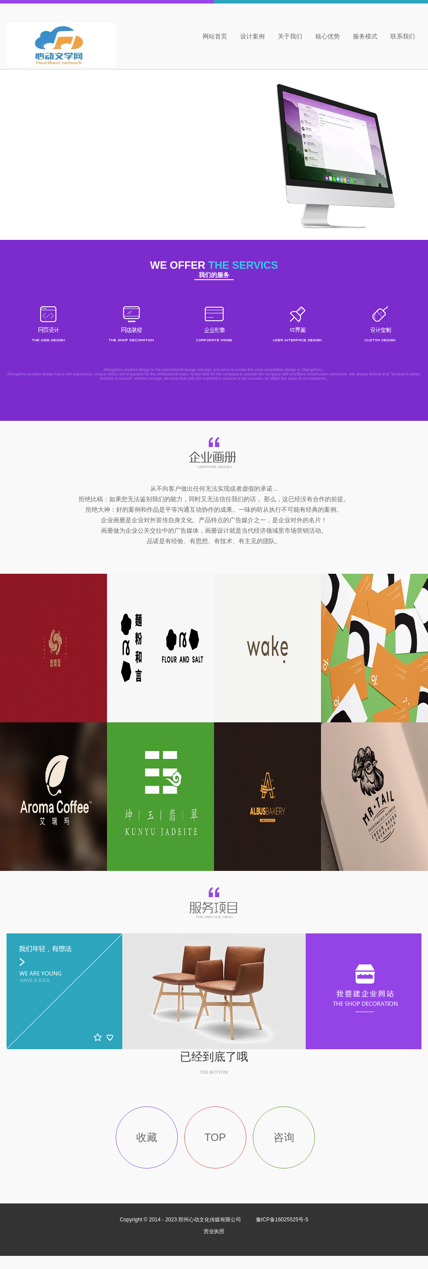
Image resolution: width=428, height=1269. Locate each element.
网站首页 (215, 36)
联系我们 (402, 36)
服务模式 (365, 36)
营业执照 (214, 1231)
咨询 (283, 1137)
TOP (215, 1137)
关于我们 (290, 36)
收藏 (146, 1137)
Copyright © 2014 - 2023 (181, 1220)
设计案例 (252, 36)
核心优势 (327, 36)
